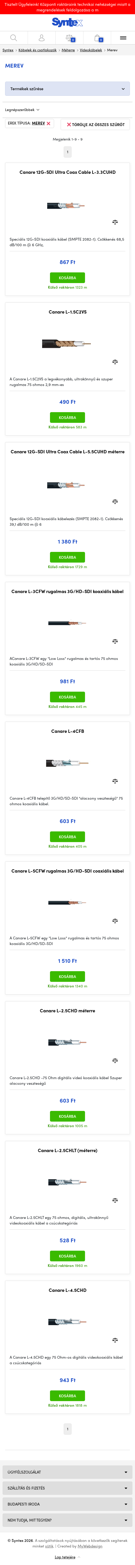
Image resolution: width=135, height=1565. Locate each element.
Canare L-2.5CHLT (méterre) (67, 1150)
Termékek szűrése (26, 88)
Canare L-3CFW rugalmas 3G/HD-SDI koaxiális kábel (67, 591)
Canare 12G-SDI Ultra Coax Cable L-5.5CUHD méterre (68, 451)
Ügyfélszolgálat (24, 1472)
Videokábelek (91, 49)
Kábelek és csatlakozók (38, 49)
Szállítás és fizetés (26, 1488)
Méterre (68, 49)
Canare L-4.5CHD (68, 1290)
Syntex (8, 49)
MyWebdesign (90, 1546)
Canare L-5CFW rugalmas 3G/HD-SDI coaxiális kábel (67, 871)
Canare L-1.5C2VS (68, 312)
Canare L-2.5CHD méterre (67, 1011)
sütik (49, 1546)
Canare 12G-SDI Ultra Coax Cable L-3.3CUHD (68, 172)
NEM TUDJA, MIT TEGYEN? (30, 1520)
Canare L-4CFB (67, 731)
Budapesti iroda (24, 1504)
